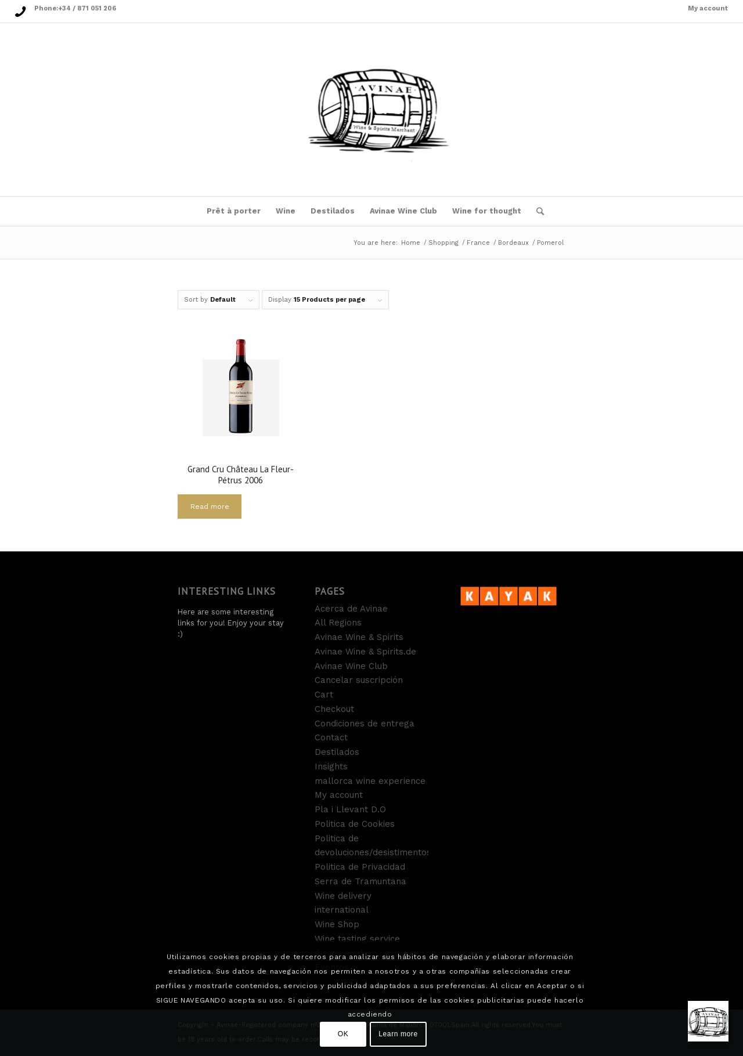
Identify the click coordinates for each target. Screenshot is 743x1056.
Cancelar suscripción (359, 680)
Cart (324, 694)
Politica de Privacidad (360, 867)
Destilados (337, 752)
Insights (331, 766)
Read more (209, 506)
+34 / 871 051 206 (87, 8)
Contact (331, 737)
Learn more (397, 1034)
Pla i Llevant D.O (350, 809)
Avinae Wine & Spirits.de (365, 651)
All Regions (338, 622)
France (478, 243)
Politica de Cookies (355, 824)
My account (708, 8)
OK (343, 1034)
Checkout (334, 709)
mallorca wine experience (370, 781)
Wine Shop (337, 924)
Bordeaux (513, 243)
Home (410, 243)
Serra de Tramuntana (360, 881)
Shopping (443, 243)
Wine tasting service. (358, 939)
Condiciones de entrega (364, 723)
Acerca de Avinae (351, 608)
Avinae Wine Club (351, 666)
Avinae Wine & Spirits (359, 637)
